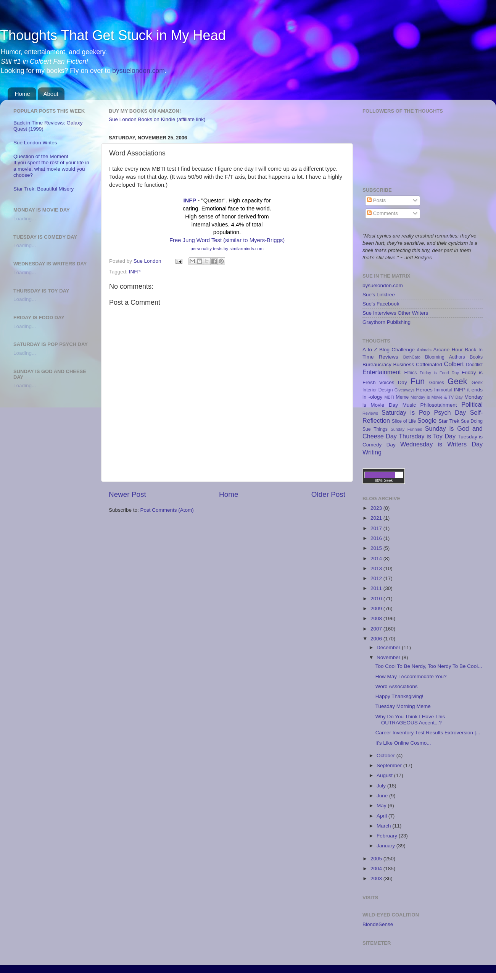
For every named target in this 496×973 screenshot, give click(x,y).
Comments (382, 213)
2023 (376, 508)
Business (403, 364)
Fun (418, 381)
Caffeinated (429, 364)
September (390, 765)
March (384, 826)
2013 (376, 568)
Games (436, 382)
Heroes (424, 390)
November (389, 657)
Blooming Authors (445, 357)
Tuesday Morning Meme (403, 706)
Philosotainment (438, 405)
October (386, 755)
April (382, 816)
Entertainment (381, 372)
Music (409, 405)
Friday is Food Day (439, 372)
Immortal (443, 390)
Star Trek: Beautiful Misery (43, 189)
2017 (376, 528)
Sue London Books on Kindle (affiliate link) (157, 119)
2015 (376, 548)
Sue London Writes (35, 142)
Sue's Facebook (380, 304)
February (388, 836)
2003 (376, 878)
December (389, 647)
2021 (376, 518)
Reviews (370, 413)
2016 (376, 538)
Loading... (24, 218)
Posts (376, 200)
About (50, 94)
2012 (376, 578)
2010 (376, 598)
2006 (376, 639)
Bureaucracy (376, 364)
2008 (376, 618)
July (382, 786)
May (382, 805)
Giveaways (405, 390)
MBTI (389, 397)
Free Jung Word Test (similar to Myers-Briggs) (227, 240)
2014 (376, 558)
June (383, 795)
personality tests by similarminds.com (227, 248)
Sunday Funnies (406, 429)
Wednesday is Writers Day (441, 444)
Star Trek (448, 421)
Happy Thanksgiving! (399, 696)
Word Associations (396, 686)
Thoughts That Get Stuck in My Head (113, 35)
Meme (402, 397)
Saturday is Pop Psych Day (424, 412)
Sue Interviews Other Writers (395, 313)
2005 (376, 858)
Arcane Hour (448, 349)
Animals (424, 350)
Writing (372, 452)
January (386, 846)
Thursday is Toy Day (427, 436)
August (385, 775)
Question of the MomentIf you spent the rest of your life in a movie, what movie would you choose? (51, 166)
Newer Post (127, 494)
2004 (376, 868)
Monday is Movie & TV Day (437, 397)
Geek (457, 381)
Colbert (454, 363)
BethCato (411, 357)
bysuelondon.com (138, 70)
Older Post (328, 494)
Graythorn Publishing (386, 322)
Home (22, 94)
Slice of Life (404, 421)
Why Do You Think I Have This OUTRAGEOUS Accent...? (410, 720)
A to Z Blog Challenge (388, 349)
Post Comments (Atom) (167, 510)
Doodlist (474, 364)
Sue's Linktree (378, 294)
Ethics (410, 372)
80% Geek (384, 480)
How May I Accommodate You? (411, 676)
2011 (376, 588)
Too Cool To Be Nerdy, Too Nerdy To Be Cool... (428, 666)
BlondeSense (377, 924)
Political (472, 404)
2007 (376, 629)
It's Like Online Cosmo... (403, 743)
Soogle (426, 420)
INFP (189, 200)
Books (476, 357)
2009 (376, 608)
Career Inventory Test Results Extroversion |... (427, 732)
